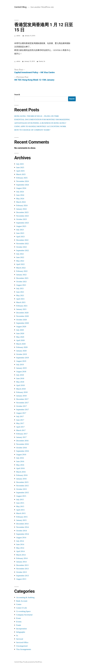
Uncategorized (21, 646)
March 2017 (20, 430)
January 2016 (21, 479)
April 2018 (20, 385)
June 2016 (20, 461)
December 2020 (22, 312)
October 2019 (21, 354)
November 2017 (22, 402)
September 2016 (22, 451)
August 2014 (21, 537)
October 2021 (21, 281)
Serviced (19, 639)
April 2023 (20, 236)
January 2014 (21, 561)
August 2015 (21, 496)
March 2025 (20, 174)
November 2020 (22, 316)
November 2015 (22, 485)
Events (41, 61)
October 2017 (21, 406)
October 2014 (21, 530)
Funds (18, 625)
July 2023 (20, 229)
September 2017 (22, 409)
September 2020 (22, 323)
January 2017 (21, 437)
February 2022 (21, 271)
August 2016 (21, 454)
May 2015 (20, 506)
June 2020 (20, 333)
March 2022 (20, 268)
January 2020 (21, 351)
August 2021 (21, 285)
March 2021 (20, 302)
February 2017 (21, 434)
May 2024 (20, 198)
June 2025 (20, 167)
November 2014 (22, 527)
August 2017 (21, 413)
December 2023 (22, 212)
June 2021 (20, 292)
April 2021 (20, 299)
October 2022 (21, 247)
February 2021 (21, 306)
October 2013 (21, 572)
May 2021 (20, 295)
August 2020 (21, 326)
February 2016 (21, 475)
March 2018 (20, 389)
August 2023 (21, 226)
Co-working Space (23, 611)
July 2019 (20, 364)
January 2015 (21, 520)
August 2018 (21, 371)
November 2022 (22, 243)
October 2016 (21, 447)
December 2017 (22, 399)
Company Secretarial (24, 615)
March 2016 (20, 472)
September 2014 (22, 534)
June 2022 (20, 257)
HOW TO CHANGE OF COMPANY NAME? (32, 130)
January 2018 (21, 396)
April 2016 (20, 468)
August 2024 (21, 188)
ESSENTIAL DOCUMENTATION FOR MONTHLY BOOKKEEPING (42, 119)
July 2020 (20, 330)
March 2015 (20, 513)
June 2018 (20, 378)
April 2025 (20, 171)
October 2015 (21, 489)
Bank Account (21, 601)
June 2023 (20, 233)
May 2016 (20, 465)
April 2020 (20, 340)
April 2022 (20, 264)
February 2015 (21, 517)
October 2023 (21, 219)
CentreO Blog (20, 7)
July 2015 (20, 499)
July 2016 (20, 458)
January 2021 (21, 309)
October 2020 (21, 319)
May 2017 (20, 423)
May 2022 (20, 261)
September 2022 (22, 250)
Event (18, 618)
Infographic (20, 632)
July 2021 (20, 288)
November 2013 (22, 568)
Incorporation (21, 628)
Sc (44, 61)
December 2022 (22, 240)
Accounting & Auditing (25, 597)
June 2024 (20, 195)
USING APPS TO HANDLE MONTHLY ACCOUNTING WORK (40, 126)
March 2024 (20, 202)
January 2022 (21, 274)
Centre (18, 604)
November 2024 (22, 181)
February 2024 (21, 205)
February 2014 (21, 558)
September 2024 (22, 185)
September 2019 (22, 357)
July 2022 (20, 254)
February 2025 (21, 178)
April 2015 (20, 510)
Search (17, 94)
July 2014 (20, 541)
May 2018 (20, 382)
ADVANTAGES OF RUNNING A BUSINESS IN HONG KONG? (40, 123)
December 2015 (22, 482)
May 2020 (20, 337)
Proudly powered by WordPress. (32, 662)
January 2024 (21, 209)
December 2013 (22, 565)
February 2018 (21, 392)
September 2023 (22, 223)
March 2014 (20, 555)
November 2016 (22, 444)
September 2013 (22, 575)
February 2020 (21, 347)
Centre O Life (21, 608)
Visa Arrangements (23, 649)
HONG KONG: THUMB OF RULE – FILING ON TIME (36, 116)
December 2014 (22, 523)
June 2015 (20, 503)
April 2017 (20, 427)
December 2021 (22, 278)
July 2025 (20, 164)
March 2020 (20, 344)
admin (18, 36)
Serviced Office (22, 642)
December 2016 (22, 440)
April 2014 (20, 551)
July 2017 (20, 416)
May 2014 (20, 548)
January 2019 (21, 368)
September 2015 (22, 492)
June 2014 (20, 544)
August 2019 (21, 361)
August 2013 (21, 579)
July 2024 (20, 191)
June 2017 (20, 420)
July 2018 (20, 375)
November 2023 (22, 216)
